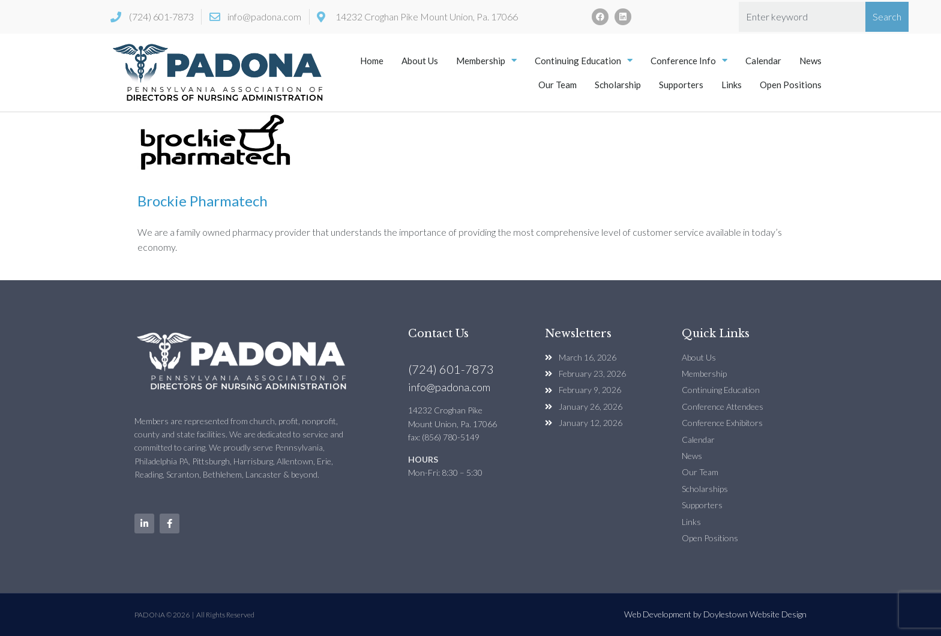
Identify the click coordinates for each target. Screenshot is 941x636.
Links (731, 84)
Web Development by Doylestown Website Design (715, 614)
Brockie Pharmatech (202, 200)
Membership (486, 60)
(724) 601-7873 (451, 369)
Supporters (681, 84)
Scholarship (618, 84)
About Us (419, 60)
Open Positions (791, 84)
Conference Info (689, 60)
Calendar (763, 60)
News (810, 60)
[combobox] (802, 17)
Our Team (557, 84)
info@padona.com (449, 387)
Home (371, 60)
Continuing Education (584, 60)
